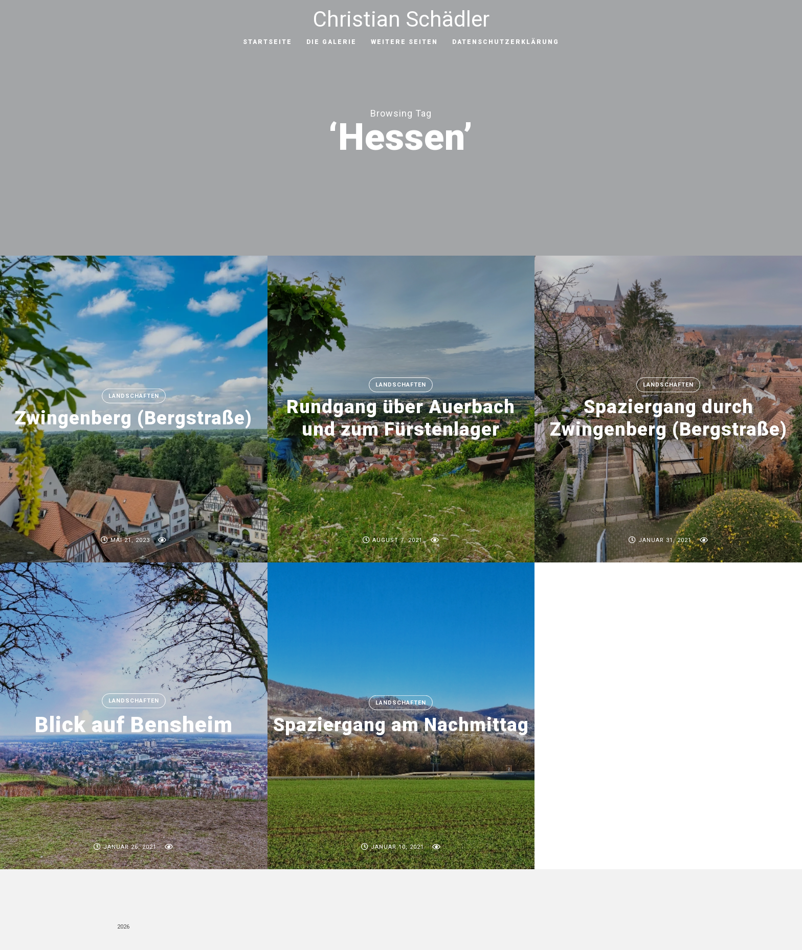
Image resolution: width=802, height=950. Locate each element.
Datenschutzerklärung (505, 42)
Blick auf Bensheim (134, 725)
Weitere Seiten (404, 42)
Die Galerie (331, 42)
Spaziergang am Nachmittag (401, 725)
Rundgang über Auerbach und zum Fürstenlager (400, 418)
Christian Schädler (401, 19)
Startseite (267, 42)
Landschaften (133, 396)
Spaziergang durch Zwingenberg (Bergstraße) (668, 418)
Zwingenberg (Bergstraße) (133, 418)
